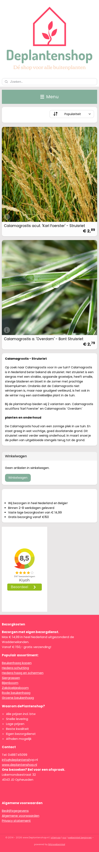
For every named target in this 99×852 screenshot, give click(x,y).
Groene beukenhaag (18, 697)
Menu (49, 97)
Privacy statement (16, 820)
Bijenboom (10, 683)
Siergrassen (11, 678)
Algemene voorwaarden (20, 815)
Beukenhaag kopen (17, 663)
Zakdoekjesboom (15, 688)
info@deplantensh (16, 759)
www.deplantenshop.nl (19, 764)
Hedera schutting (15, 668)
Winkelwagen (17, 478)
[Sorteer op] (72, 114)
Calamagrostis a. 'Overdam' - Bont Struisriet (43, 339)
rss (64, 837)
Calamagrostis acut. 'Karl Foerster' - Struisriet (44, 226)
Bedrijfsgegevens (15, 810)
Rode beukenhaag (16, 693)
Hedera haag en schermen (22, 673)
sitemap (56, 837)
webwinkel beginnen (80, 837)
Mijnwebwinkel (56, 844)
